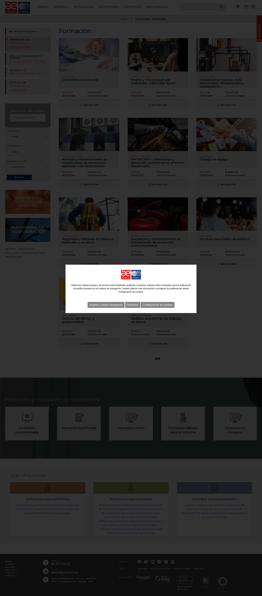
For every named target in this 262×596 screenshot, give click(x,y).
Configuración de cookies (158, 292)
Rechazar (132, 292)
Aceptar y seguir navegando (106, 292)
